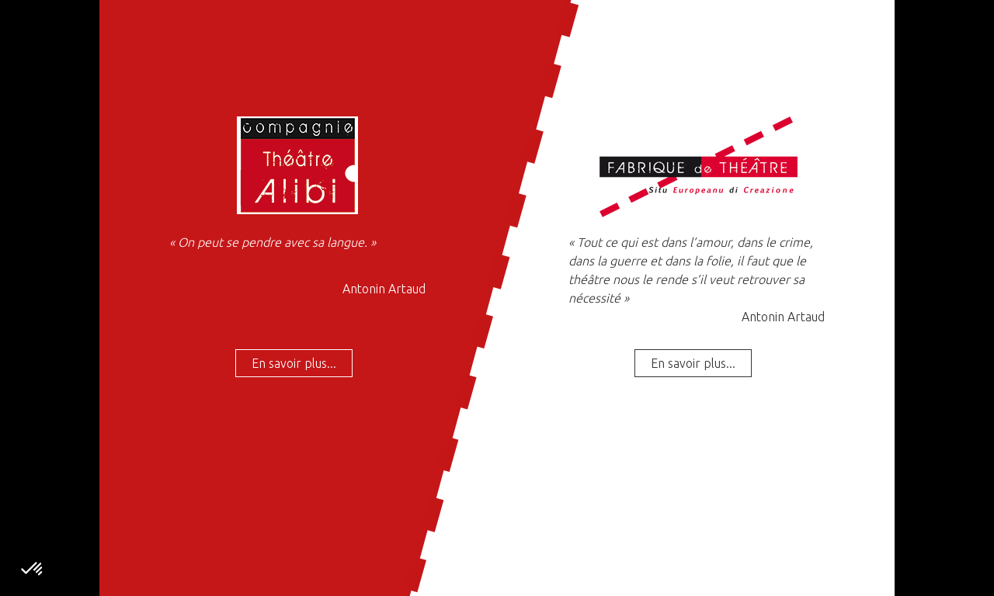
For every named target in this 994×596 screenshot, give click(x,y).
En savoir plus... (294, 363)
